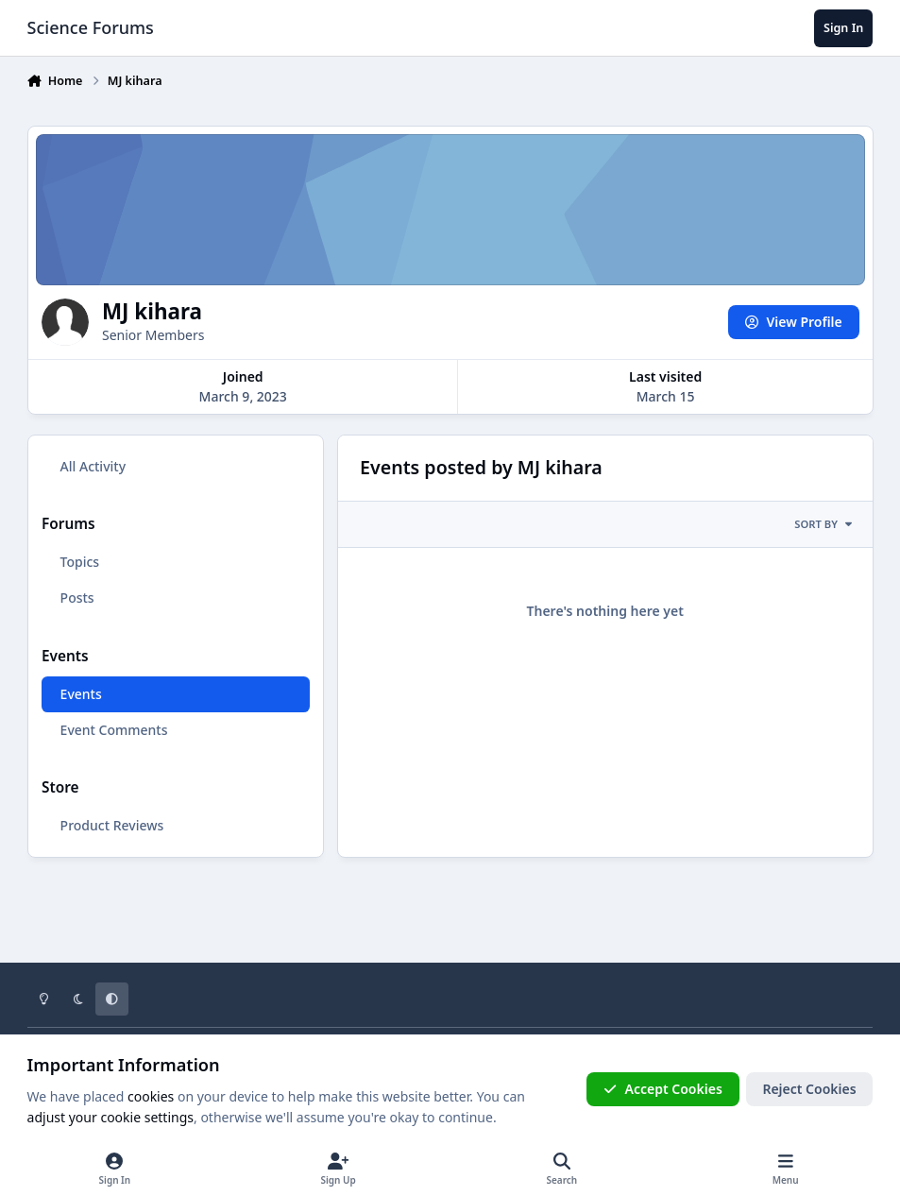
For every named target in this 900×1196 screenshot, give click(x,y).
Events (80, 694)
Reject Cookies (809, 1089)
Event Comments (113, 730)
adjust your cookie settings (110, 1117)
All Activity (92, 466)
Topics (79, 562)
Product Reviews (111, 825)
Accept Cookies (662, 1089)
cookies (150, 1096)
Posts (76, 598)
